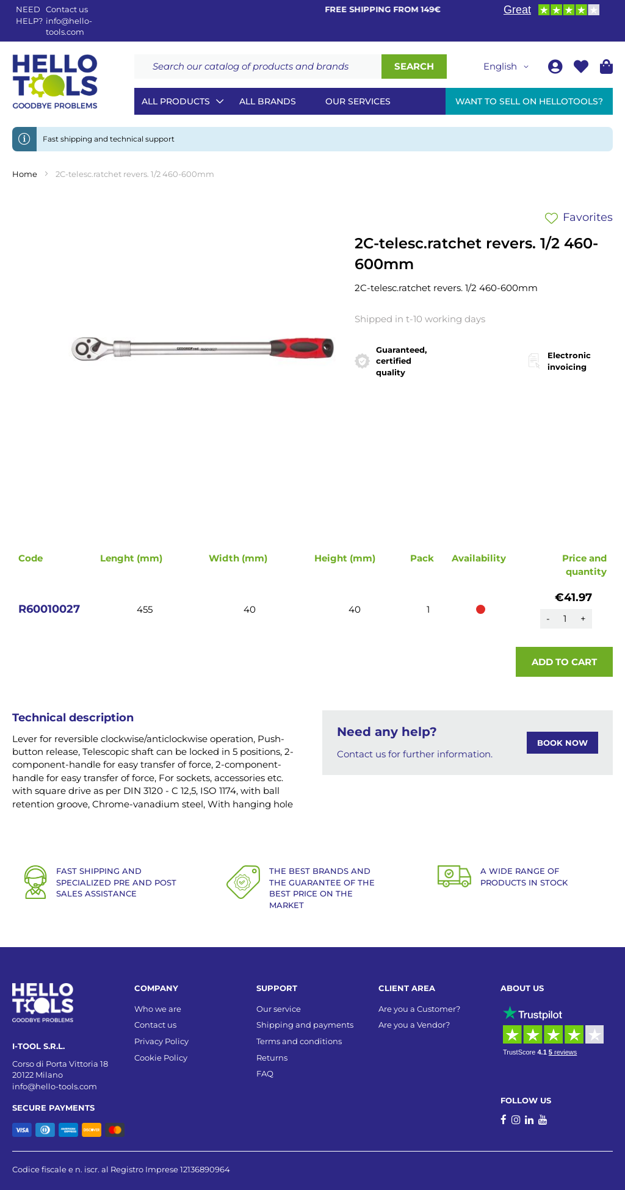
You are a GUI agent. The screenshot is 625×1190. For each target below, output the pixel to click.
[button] (508, 66)
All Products (176, 101)
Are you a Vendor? (414, 1025)
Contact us (155, 1025)
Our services (358, 101)
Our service (278, 1009)
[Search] (414, 66)
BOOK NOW (562, 743)
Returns (271, 1057)
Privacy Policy (161, 1041)
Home (24, 174)
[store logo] (55, 81)
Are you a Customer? (419, 1009)
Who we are (157, 1009)
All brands (267, 101)
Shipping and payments (304, 1025)
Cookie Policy (160, 1057)
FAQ (264, 1073)
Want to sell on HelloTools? (529, 101)
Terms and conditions (299, 1041)
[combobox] (257, 66)
